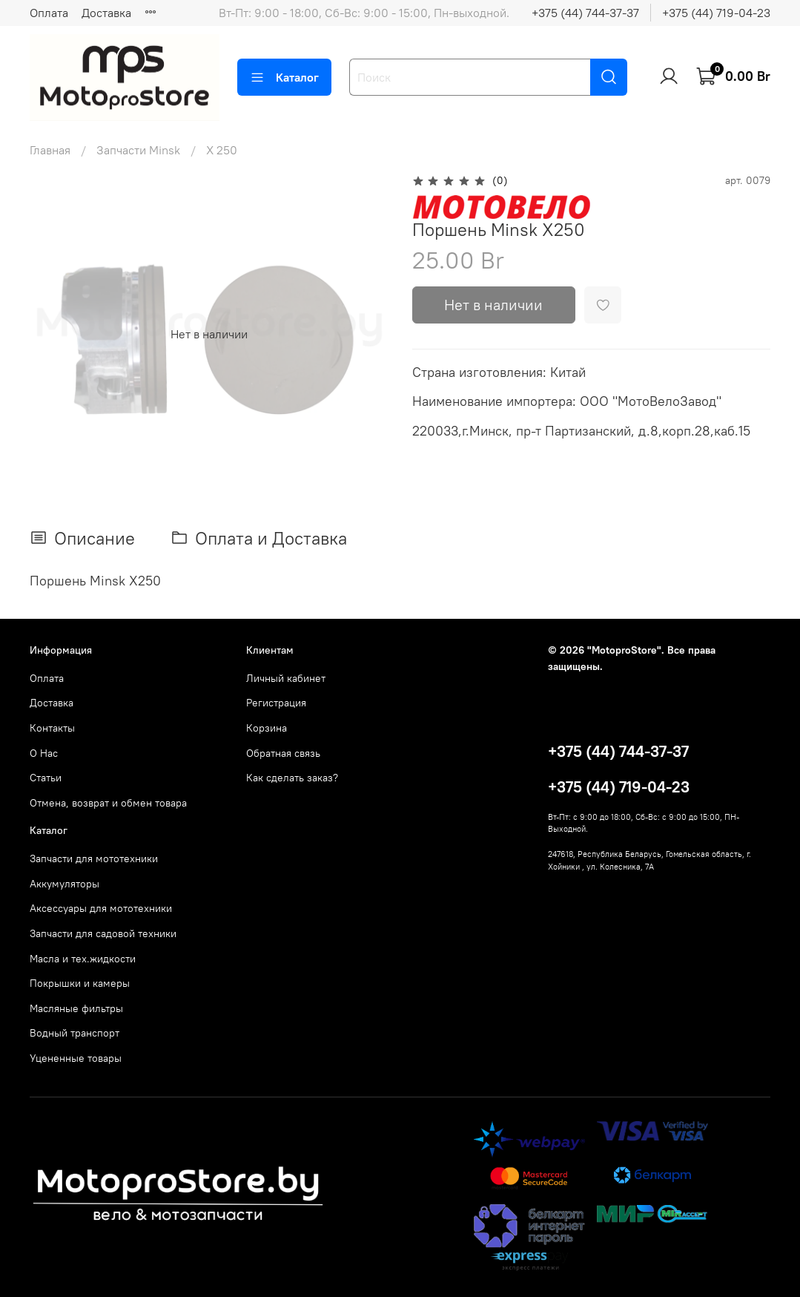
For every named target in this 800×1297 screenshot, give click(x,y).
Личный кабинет (285, 678)
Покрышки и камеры (80, 983)
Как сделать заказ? (292, 777)
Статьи (46, 777)
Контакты (52, 728)
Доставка (106, 12)
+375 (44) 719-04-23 (716, 12)
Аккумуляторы (64, 883)
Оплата (49, 12)
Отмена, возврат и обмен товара (108, 803)
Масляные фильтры (76, 1008)
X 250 (221, 149)
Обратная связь (283, 753)
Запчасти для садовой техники (103, 933)
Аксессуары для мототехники (101, 908)
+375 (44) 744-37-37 (585, 12)
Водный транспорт (74, 1033)
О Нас (44, 753)
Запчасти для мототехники (94, 858)
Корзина (266, 728)
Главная (50, 149)
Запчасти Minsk (138, 149)
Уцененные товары (76, 1058)
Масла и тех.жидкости (83, 958)
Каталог (284, 77)
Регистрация (276, 702)
